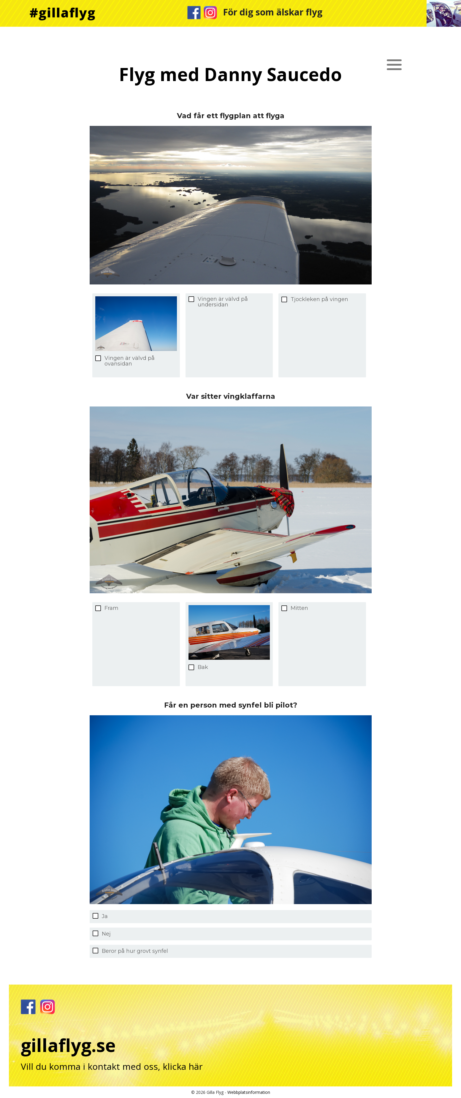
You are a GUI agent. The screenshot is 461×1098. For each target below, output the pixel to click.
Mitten (299, 608)
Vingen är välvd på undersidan (223, 302)
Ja (105, 916)
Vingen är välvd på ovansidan (129, 361)
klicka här (183, 1066)
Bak (203, 667)
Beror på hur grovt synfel (135, 951)
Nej (106, 934)
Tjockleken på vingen (319, 299)
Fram (111, 608)
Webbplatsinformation (248, 1092)
